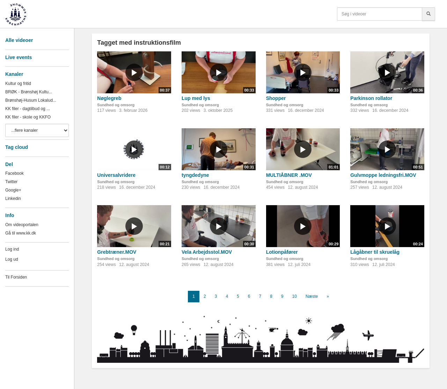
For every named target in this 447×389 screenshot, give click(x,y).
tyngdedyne (195, 175)
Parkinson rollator (371, 98)
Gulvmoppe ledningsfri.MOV (383, 175)
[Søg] (428, 14)
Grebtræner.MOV (116, 252)
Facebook (14, 173)
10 (294, 296)
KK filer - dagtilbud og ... (27, 108)
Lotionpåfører (282, 252)
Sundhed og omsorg (115, 105)
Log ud (11, 259)
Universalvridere (116, 175)
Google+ (13, 190)
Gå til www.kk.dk (20, 233)
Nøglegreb (109, 98)
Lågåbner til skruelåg (375, 252)
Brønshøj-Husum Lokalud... (30, 100)
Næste (312, 296)
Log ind (12, 249)
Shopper (276, 98)
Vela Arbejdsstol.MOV (207, 252)
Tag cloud (16, 147)
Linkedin (13, 198)
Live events (18, 57)
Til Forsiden (16, 277)
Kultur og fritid (18, 83)
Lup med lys (196, 98)
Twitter (11, 181)
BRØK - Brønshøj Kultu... (28, 91)
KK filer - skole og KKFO (28, 117)
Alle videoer (19, 40)
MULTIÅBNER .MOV (289, 175)
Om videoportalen (21, 224)
